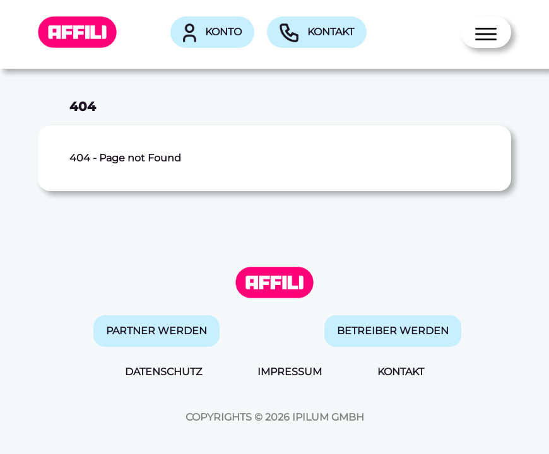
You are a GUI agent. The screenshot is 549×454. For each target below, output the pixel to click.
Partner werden (156, 331)
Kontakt (317, 32)
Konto (212, 32)
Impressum (289, 372)
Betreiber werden (393, 331)
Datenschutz (163, 372)
